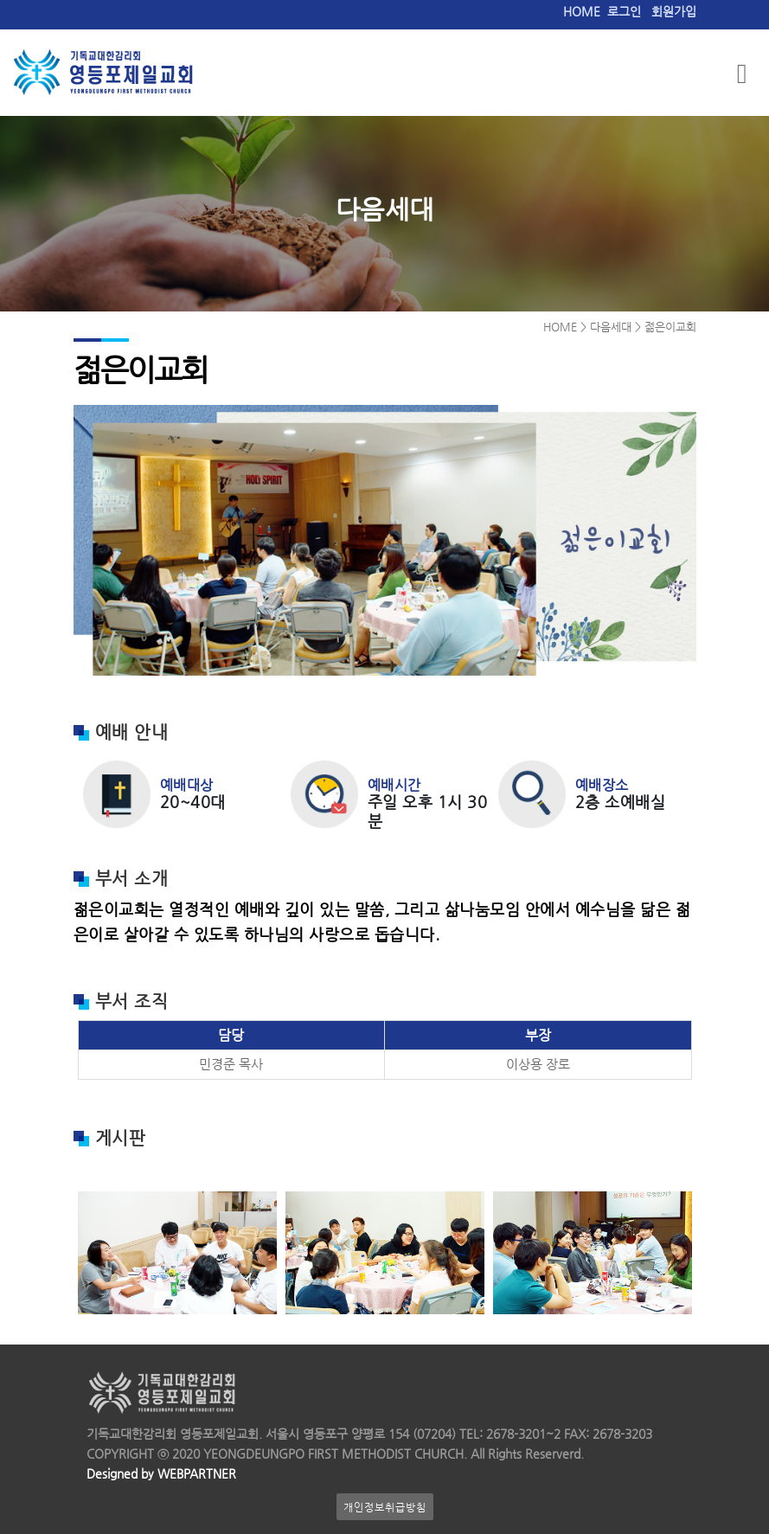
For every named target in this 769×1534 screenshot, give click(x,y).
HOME (581, 11)
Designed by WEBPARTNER (161, 1474)
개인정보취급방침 (384, 1506)
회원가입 (673, 11)
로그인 (624, 11)
